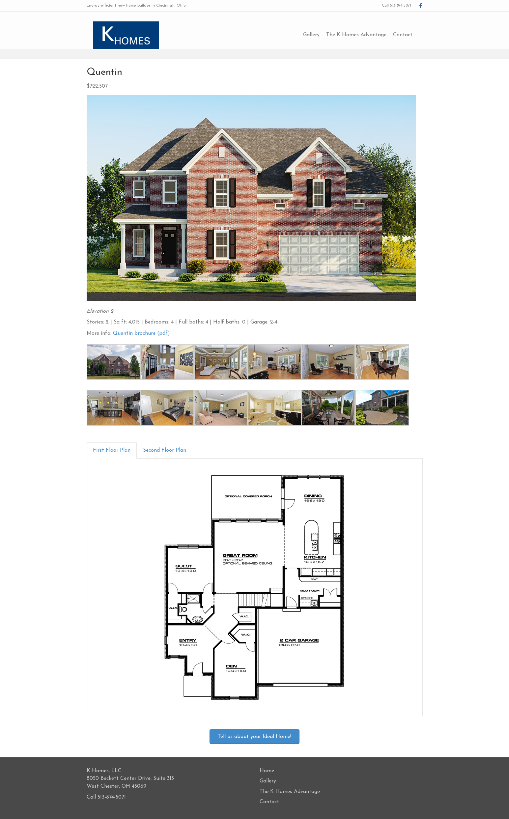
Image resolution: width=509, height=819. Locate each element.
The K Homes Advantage (363, 35)
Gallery (318, 35)
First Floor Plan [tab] (111, 450)
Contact (409, 35)
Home (267, 771)
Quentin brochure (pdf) (141, 333)
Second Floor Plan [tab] (164, 450)
